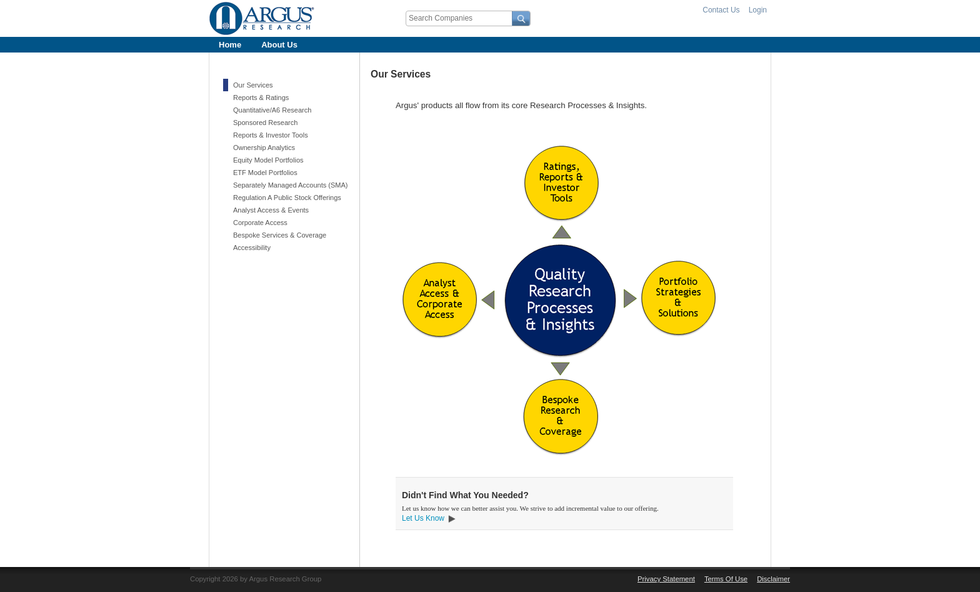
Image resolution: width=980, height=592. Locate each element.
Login (758, 10)
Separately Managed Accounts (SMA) (290, 185)
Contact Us (720, 10)
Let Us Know (423, 518)
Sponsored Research (265, 122)
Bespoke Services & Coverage (279, 235)
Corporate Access (260, 222)
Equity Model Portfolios (268, 160)
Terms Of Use (726, 579)
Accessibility (252, 247)
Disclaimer (773, 579)
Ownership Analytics (264, 147)
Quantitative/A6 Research (272, 110)
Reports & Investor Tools (270, 135)
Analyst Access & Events (271, 210)
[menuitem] (230, 45)
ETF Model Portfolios (265, 172)
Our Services (253, 85)
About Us (279, 44)
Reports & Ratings (261, 97)
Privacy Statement (666, 579)
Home (230, 44)
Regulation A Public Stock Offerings (287, 197)
